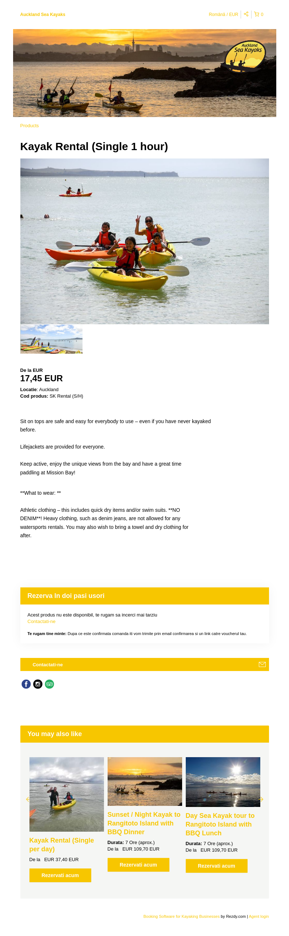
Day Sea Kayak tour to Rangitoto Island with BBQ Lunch (220, 824)
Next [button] (261, 799)
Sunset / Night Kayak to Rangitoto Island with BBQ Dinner (144, 823)
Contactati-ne (42, 621)
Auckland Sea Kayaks (42, 14)
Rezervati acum (60, 875)
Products (29, 125)
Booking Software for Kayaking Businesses (182, 916)
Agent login (259, 916)
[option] (51, 339)
